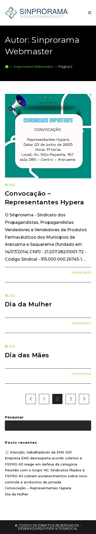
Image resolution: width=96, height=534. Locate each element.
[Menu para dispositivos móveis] (89, 12)
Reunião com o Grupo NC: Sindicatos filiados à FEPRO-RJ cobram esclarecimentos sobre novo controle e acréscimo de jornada (46, 476)
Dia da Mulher (28, 304)
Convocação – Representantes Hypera (38, 488)
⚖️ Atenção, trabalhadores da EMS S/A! (38, 452)
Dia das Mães (27, 355)
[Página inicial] (7, 66)
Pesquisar (14, 417)
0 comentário (22, 272)
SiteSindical (66, 528)
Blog (10, 185)
